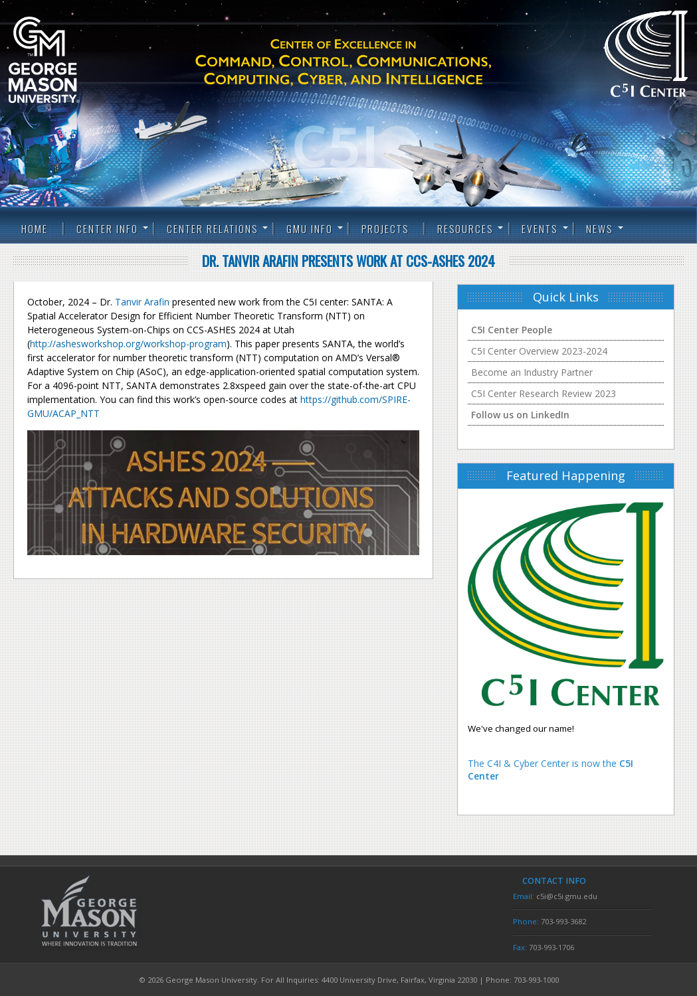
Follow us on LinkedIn (520, 414)
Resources (465, 228)
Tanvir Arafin (142, 301)
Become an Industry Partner (532, 372)
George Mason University (65, 60)
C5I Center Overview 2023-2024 (539, 351)
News (599, 228)
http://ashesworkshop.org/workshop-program (128, 343)
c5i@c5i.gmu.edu (566, 896)
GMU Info (309, 228)
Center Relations (212, 228)
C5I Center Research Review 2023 (543, 393)
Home (34, 228)
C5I (367, 62)
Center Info (107, 228)
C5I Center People (511, 329)
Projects (385, 228)
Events (539, 228)
